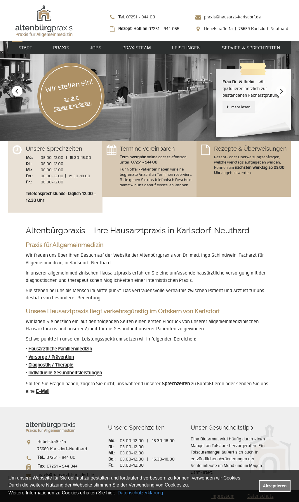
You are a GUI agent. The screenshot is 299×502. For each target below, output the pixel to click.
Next (281, 92)
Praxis (61, 47)
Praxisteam (136, 47)
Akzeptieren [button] (275, 486)
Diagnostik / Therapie (50, 365)
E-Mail (42, 391)
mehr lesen (241, 107)
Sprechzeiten (176, 384)
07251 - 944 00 (136, 17)
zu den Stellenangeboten (72, 103)
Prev (18, 92)
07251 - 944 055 (148, 29)
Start (25, 47)
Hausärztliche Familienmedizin (60, 349)
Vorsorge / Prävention (51, 357)
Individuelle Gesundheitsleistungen (65, 373)
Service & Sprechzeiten (251, 47)
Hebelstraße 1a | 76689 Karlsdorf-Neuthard (246, 29)
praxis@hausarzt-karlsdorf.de (232, 17)
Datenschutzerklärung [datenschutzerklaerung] (140, 492)
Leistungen (186, 47)
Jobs (95, 47)
